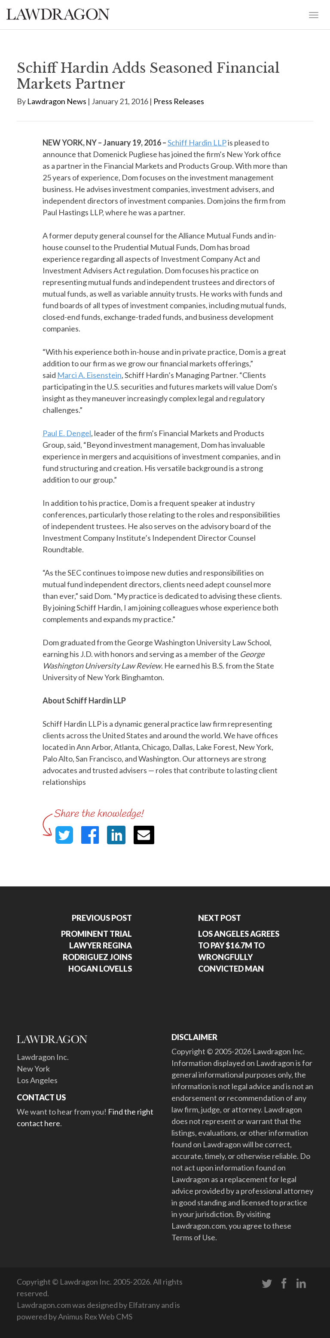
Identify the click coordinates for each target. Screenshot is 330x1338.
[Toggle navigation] (314, 14)
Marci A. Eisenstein (89, 375)
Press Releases (178, 101)
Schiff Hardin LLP (197, 142)
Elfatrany (144, 1305)
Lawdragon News (56, 101)
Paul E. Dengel (67, 433)
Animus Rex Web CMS (95, 1316)
